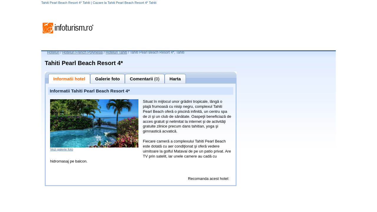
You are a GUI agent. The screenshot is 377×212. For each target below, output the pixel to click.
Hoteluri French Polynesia (82, 52)
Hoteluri (53, 52)
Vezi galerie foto (61, 149)
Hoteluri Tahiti (116, 52)
